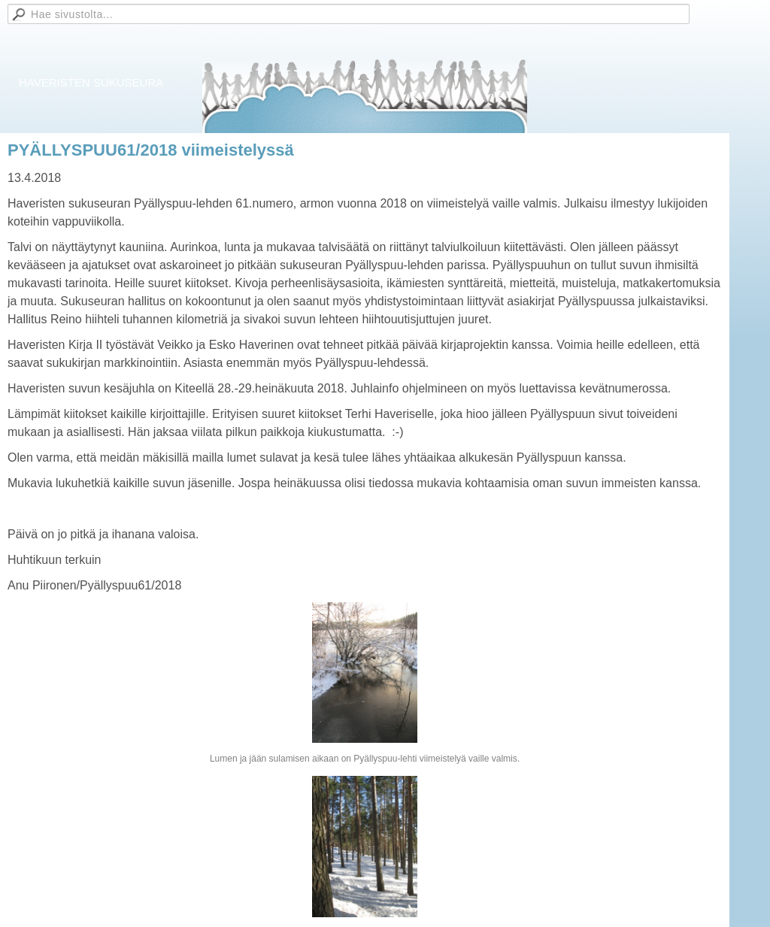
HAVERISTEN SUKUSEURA (91, 82)
